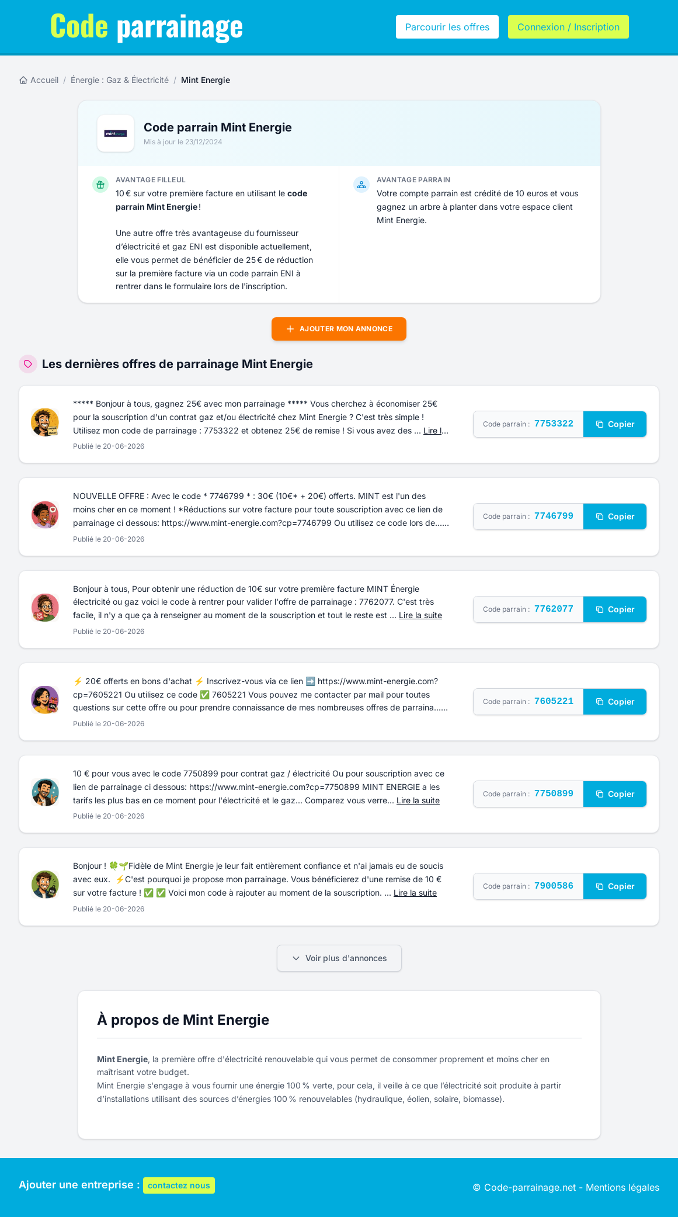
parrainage (147, 24)
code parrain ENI (262, 273)
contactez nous (179, 1185)
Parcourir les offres (447, 27)
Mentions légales (622, 1187)
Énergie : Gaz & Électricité (120, 80)
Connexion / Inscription (568, 27)
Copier (615, 424)
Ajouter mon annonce (339, 329)
